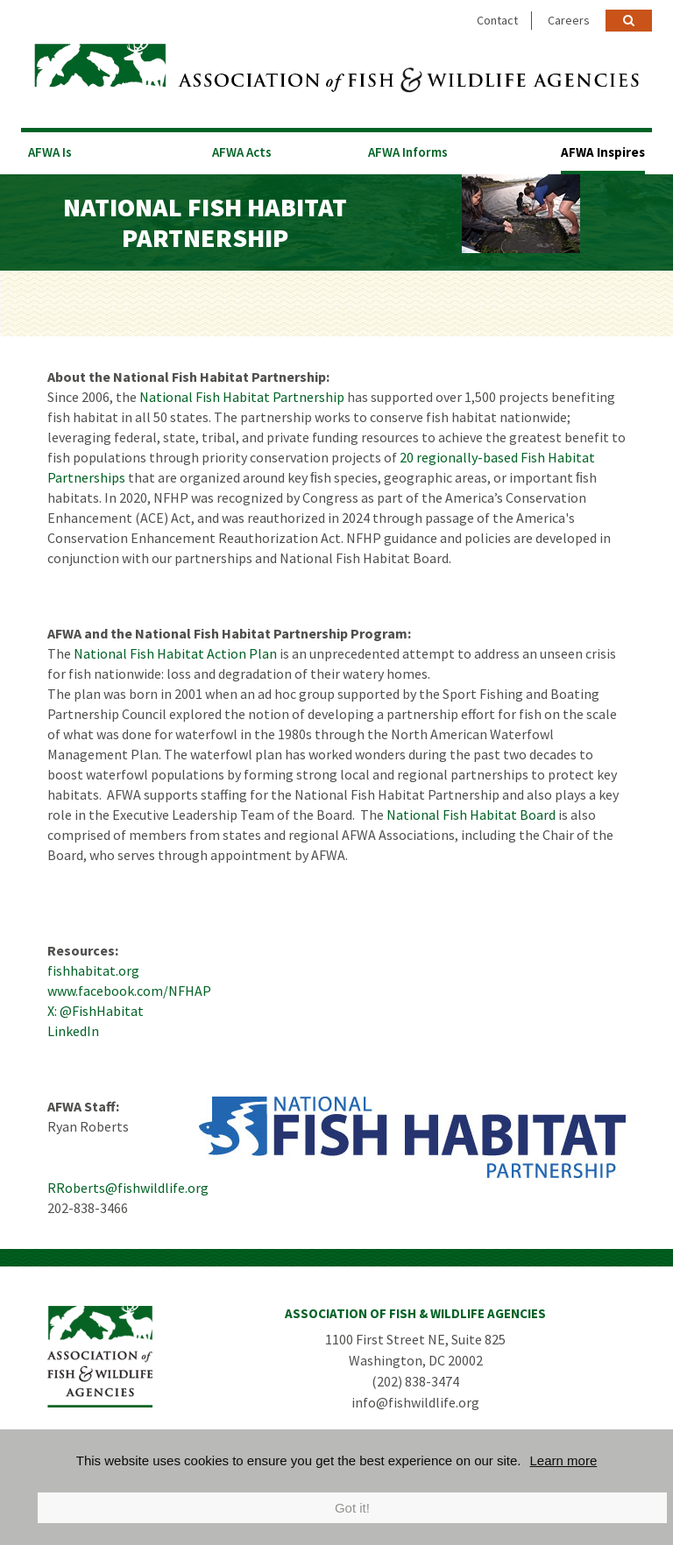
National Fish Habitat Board (471, 814)
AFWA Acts (242, 152)
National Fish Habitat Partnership (241, 397)
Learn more (564, 1460)
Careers (569, 20)
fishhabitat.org (93, 970)
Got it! (352, 1507)
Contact (497, 20)
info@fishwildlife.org (415, 1402)
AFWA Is (50, 152)
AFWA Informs (408, 152)
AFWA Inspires (603, 152)
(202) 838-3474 (415, 1381)
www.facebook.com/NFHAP (129, 990)
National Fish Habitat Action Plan (175, 653)
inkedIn (76, 1031)
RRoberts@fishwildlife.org (128, 1187)
